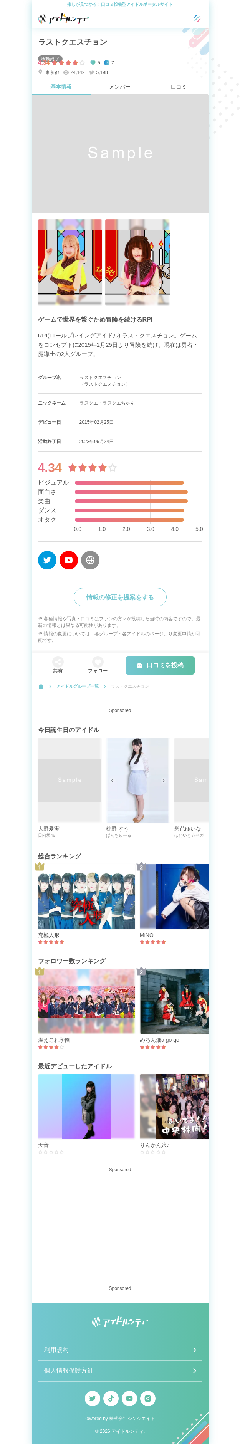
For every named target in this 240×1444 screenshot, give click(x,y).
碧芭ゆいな (187, 829)
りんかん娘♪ (154, 1145)
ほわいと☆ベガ (189, 835)
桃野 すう (117, 829)
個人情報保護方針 (68, 1370)
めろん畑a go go (159, 1040)
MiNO (147, 935)
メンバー (120, 87)
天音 (43, 1145)
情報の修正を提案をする (120, 597)
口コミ (179, 87)
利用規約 (56, 1350)
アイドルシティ (127, 1431)
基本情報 (61, 87)
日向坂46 (46, 835)
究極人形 (49, 935)
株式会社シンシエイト (132, 1418)
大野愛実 (49, 829)
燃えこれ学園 (54, 1040)
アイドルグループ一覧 (77, 686)
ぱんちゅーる (118, 835)
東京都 (48, 72)
